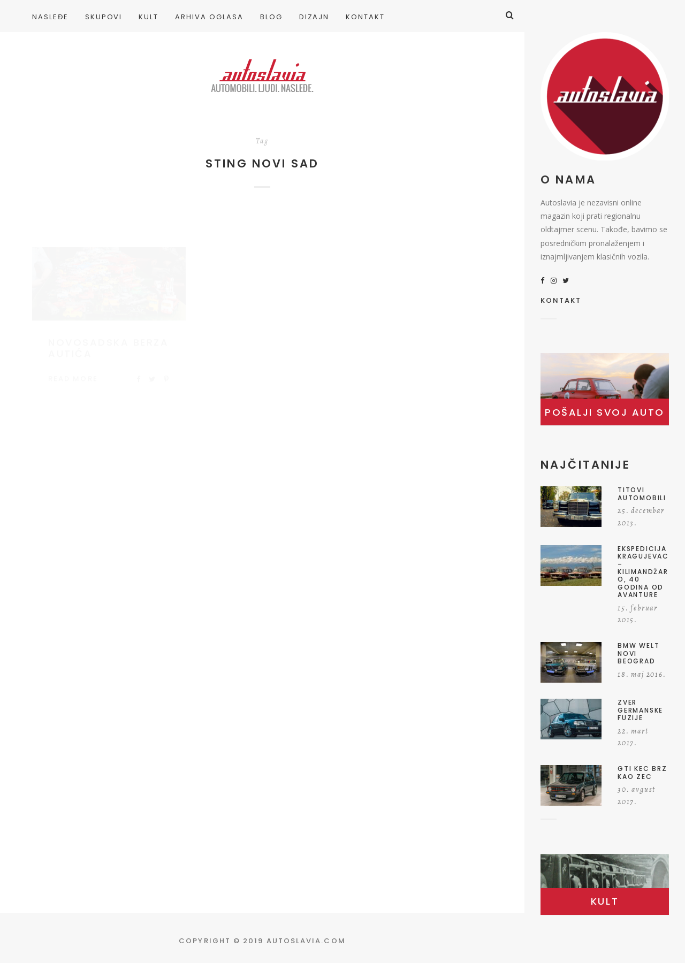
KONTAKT (561, 301)
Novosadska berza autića (108, 337)
